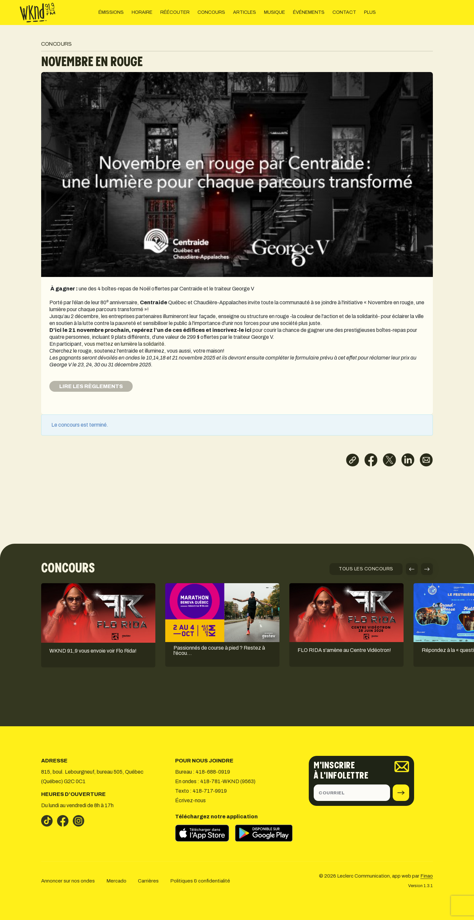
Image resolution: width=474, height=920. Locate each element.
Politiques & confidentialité (200, 880)
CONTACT (344, 12)
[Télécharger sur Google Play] (267, 833)
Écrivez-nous (190, 800)
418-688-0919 (213, 772)
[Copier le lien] (352, 459)
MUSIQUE (274, 12)
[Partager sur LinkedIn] (407, 459)
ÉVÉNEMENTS (309, 12)
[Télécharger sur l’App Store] (205, 833)
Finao (426, 876)
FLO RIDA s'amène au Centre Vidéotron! (344, 650)
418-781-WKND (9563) (227, 781)
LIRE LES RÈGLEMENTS (91, 386)
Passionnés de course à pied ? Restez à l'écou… (219, 650)
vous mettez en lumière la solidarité (124, 344)
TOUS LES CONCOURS (366, 568)
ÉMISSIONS (111, 12)
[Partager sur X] (389, 459)
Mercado (116, 880)
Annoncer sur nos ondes (68, 880)
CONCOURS (211, 12)
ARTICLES (244, 12)
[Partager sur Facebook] (371, 459)
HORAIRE (142, 12)
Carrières (148, 880)
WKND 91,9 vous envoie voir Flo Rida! (93, 651)
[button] (412, 569)
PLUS (370, 12)
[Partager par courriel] (426, 459)
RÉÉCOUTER (175, 12)
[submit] (401, 792)
